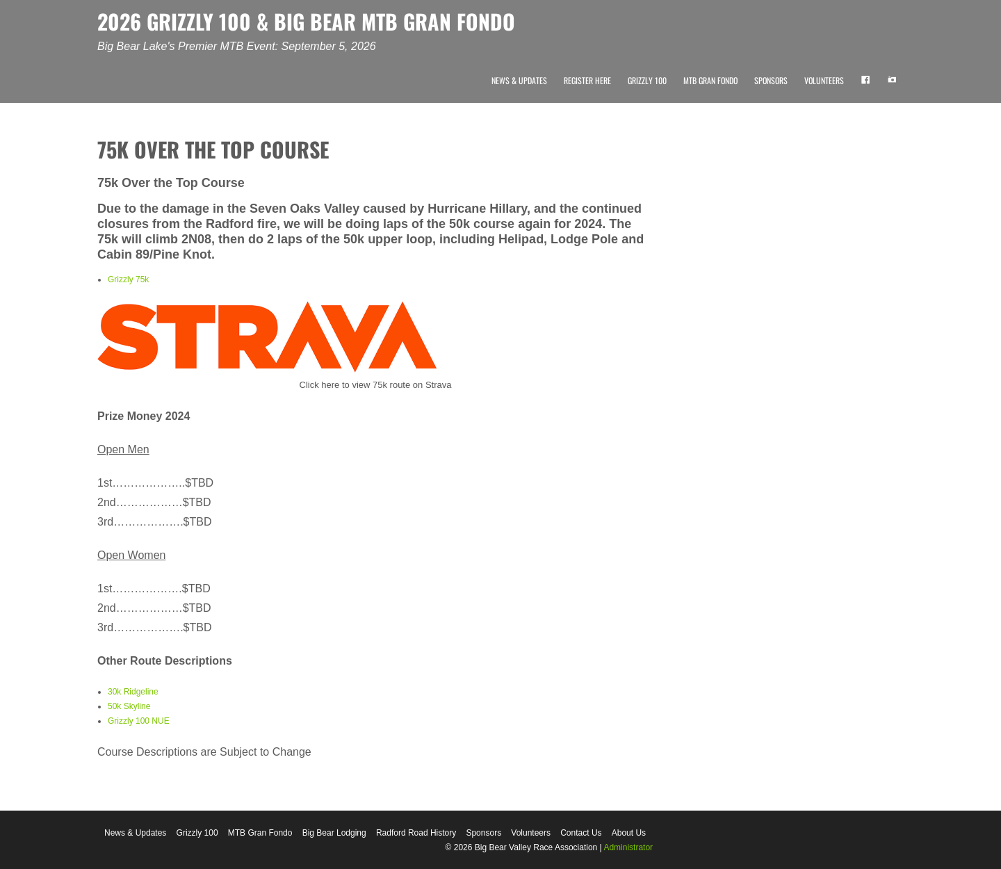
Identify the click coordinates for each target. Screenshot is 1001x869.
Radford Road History (416, 833)
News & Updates (519, 80)
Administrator (628, 847)
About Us (629, 833)
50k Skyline (129, 706)
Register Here (587, 80)
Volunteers (824, 80)
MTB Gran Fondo (710, 80)
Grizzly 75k (128, 279)
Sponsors (771, 80)
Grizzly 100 (647, 80)
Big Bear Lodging (334, 833)
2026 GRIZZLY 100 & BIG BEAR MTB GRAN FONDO (306, 21)
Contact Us (580, 833)
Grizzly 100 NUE (139, 721)
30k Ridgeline (133, 692)
